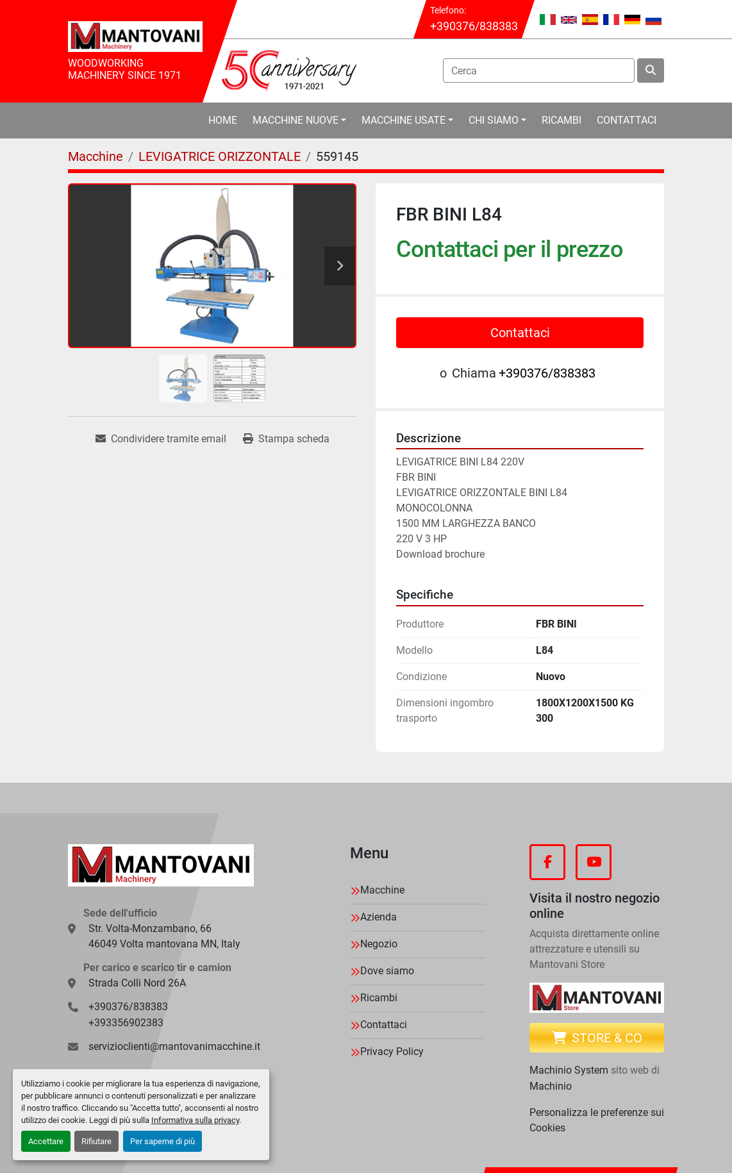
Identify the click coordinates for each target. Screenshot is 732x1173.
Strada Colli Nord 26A (137, 983)
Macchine (382, 890)
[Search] (539, 70)
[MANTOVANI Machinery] (161, 865)
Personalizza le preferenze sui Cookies (596, 1120)
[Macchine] (95, 156)
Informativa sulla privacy (195, 1120)
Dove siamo (387, 971)
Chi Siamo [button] (494, 120)
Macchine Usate (403, 120)
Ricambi (561, 120)
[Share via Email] (161, 439)
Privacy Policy (392, 1051)
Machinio (550, 1086)
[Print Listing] (286, 439)
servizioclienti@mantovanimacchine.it (174, 1046)
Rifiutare (96, 1141)
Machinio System (568, 1070)
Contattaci (626, 120)
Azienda (378, 917)
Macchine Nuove (295, 120)
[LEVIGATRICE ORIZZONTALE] (219, 156)
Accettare (45, 1141)
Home (222, 120)
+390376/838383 (474, 26)
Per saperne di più (162, 1141)
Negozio (378, 944)
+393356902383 (125, 1023)
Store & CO (597, 1037)
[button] (299, 120)
